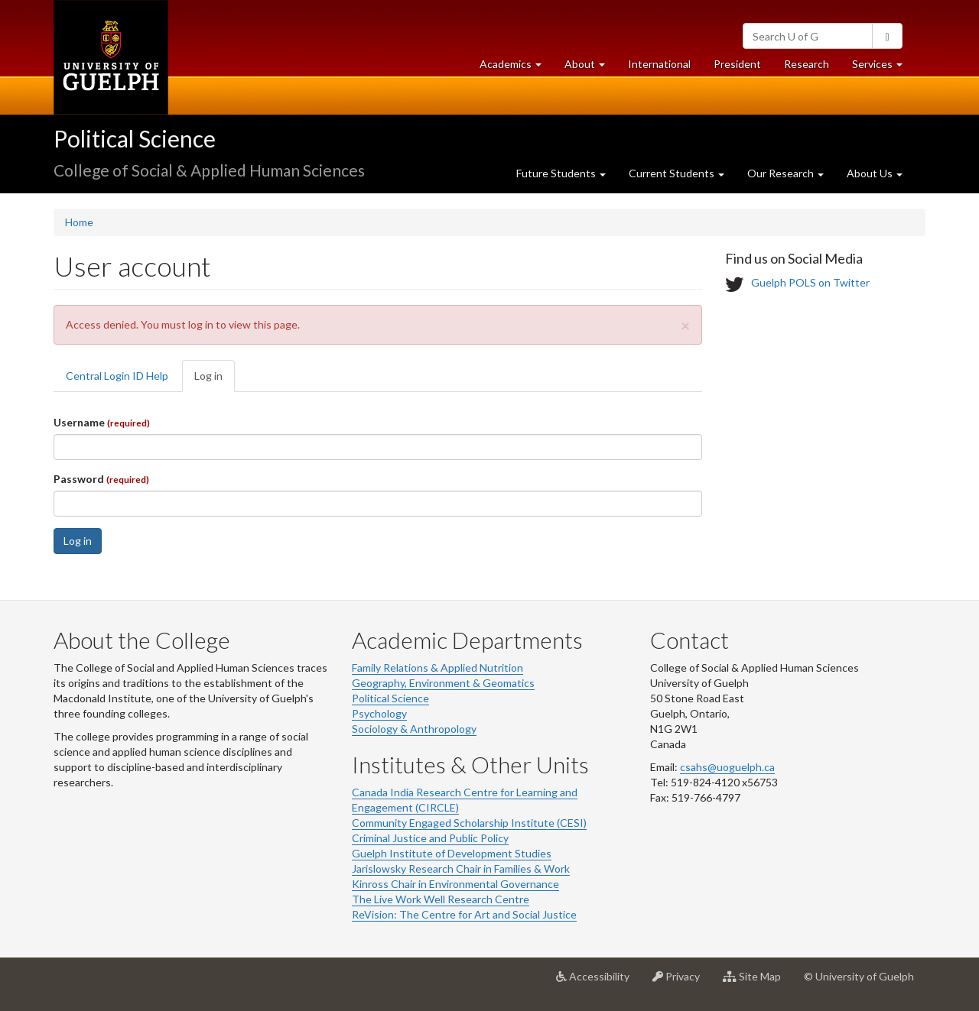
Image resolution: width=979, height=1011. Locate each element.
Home (79, 221)
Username (102, 422)
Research (812, 67)
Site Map (757, 982)
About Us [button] (875, 173)
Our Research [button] (785, 173)
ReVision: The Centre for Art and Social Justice (464, 914)
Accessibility (598, 982)
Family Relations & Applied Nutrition (437, 667)
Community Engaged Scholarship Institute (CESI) (469, 822)
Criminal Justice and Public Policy (430, 837)
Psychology (379, 713)
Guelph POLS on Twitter (810, 283)
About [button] (590, 67)
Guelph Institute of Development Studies (451, 853)
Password (101, 478)
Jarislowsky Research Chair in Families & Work (461, 868)
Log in (214, 380)
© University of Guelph (859, 976)
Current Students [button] (676, 173)
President (737, 63)
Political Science (135, 138)
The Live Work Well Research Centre (440, 899)
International (659, 63)
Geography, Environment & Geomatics (443, 682)
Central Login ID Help (117, 375)
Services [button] (883, 67)
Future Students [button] (561, 173)
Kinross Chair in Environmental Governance (455, 883)
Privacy (681, 982)
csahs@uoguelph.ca (727, 766)
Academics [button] (516, 67)
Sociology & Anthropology (414, 728)
